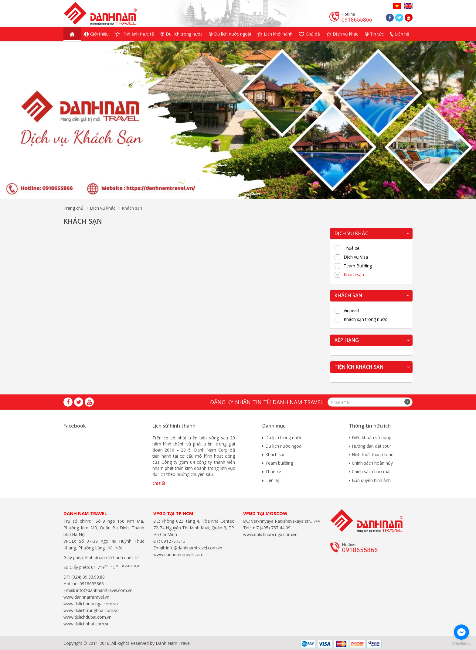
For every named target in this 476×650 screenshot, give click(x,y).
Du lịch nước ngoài (283, 446)
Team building (279, 463)
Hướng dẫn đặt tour (371, 446)
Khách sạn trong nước (365, 319)
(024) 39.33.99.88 (88, 577)
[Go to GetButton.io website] (461, 644)
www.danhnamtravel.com (178, 554)
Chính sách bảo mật (371, 471)
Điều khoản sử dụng (371, 437)
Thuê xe (351, 248)
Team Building (358, 266)
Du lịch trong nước (283, 437)
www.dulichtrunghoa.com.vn (91, 610)
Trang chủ (73, 208)
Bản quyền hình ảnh (371, 480)
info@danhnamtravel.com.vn (103, 590)
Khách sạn (354, 274)
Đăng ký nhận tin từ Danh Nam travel (266, 402)
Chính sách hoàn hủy (372, 463)
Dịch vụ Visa (356, 257)
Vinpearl (351, 310)
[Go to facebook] (461, 632)
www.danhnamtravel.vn (86, 597)
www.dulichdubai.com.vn (87, 617)
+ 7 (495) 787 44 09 (271, 528)
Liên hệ (272, 480)
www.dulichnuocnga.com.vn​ (90, 604)
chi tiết (158, 483)
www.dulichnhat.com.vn (86, 624)
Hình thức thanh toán (372, 454)
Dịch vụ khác (102, 208)
